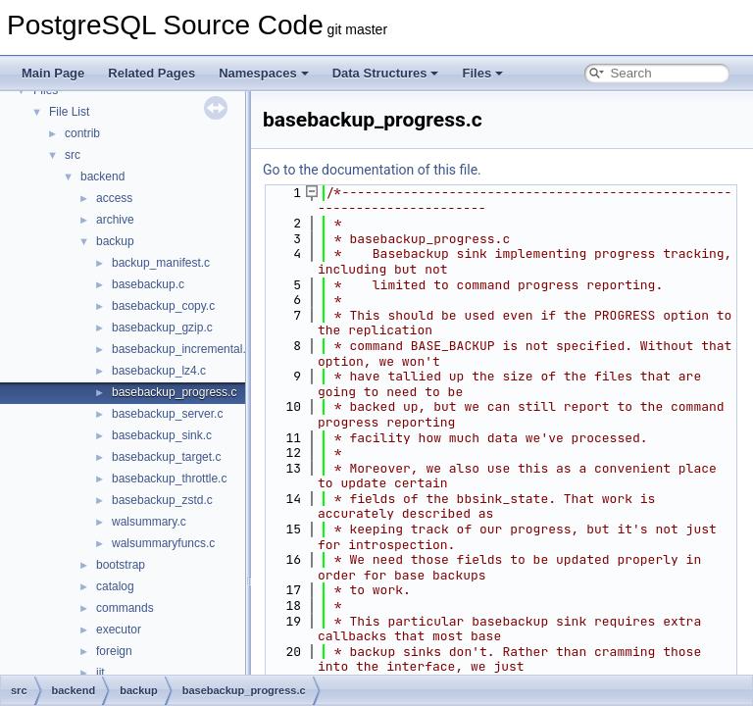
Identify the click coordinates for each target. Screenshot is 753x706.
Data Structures (385, 73)
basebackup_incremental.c (182, 349)
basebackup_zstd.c (162, 500)
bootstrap (120, 565)
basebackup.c (148, 284)
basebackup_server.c (167, 414)
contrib (82, 133)
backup (115, 241)
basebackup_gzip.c (162, 327)
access (114, 198)
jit (100, 673)
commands (125, 608)
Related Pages (151, 73)
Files (482, 73)
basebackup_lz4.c (159, 371)
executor (118, 629)
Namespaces (264, 73)
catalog (115, 586)
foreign (114, 651)
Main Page (53, 73)
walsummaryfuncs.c (163, 543)
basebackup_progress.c (174, 392)
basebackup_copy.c (163, 306)
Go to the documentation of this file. (372, 169)
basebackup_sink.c (162, 435)
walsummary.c (149, 522)
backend (102, 176)
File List (69, 112)
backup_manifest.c (161, 263)
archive (115, 220)
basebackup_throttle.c (169, 478)
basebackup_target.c (166, 457)
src (72, 155)
